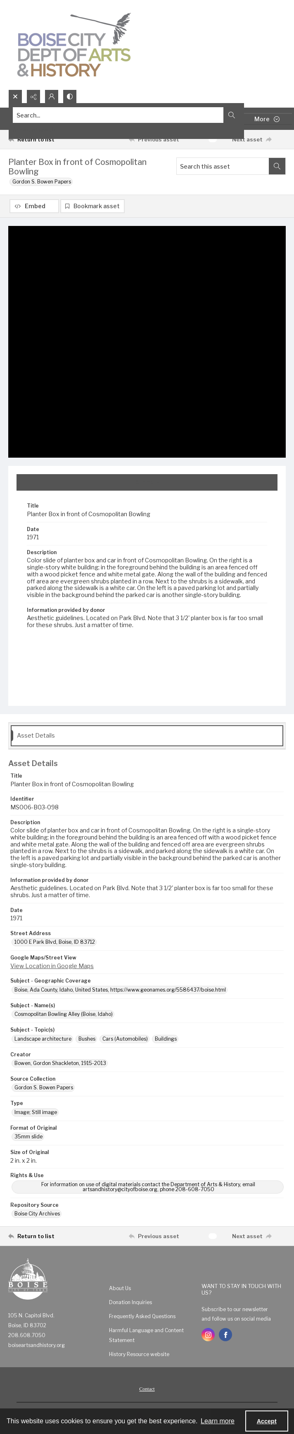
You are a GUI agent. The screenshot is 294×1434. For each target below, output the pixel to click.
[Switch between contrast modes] (69, 96)
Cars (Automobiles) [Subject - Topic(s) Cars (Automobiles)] (125, 1039)
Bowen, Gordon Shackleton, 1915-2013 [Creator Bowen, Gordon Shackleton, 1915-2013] (60, 1063)
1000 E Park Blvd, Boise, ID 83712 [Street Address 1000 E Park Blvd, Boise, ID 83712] (54, 942)
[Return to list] (44, 139)
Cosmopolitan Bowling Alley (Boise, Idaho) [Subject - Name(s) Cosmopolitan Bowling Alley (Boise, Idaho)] (63, 1014)
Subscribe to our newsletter (235, 1309)
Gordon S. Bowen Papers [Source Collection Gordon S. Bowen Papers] (43, 1087)
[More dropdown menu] (267, 119)
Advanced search (34, 130)
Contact (146, 1389)
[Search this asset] (223, 166)
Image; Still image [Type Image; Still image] (35, 1112)
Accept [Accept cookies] (267, 1421)
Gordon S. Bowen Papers (41, 182)
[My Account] (51, 96)
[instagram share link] (208, 1334)
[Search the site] (118, 115)
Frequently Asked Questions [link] (142, 1316)
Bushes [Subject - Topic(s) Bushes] (86, 1039)
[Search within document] (277, 166)
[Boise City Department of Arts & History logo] (74, 44)
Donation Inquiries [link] (130, 1302)
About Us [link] (120, 1288)
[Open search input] (15, 96)
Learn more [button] (218, 1421)
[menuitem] (151, 1288)
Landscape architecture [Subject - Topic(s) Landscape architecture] (42, 1039)
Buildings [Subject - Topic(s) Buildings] (166, 1039)
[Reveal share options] (33, 96)
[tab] (147, 482)
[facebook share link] (225, 1334)
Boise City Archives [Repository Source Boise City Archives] (37, 1214)
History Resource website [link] (139, 1354)
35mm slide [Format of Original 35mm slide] (28, 1136)
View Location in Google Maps (52, 965)
